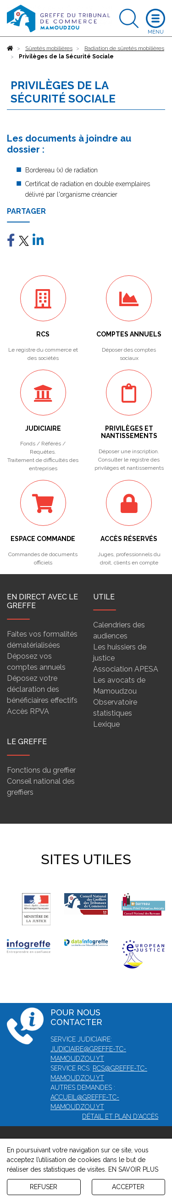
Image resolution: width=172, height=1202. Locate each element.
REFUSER (43, 1187)
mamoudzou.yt (77, 1078)
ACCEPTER (128, 1187)
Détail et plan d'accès (120, 1116)
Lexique (106, 724)
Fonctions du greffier (41, 770)
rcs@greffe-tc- (120, 1068)
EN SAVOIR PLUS (133, 1169)
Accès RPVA (28, 711)
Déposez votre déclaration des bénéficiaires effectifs (42, 689)
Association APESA (125, 669)
